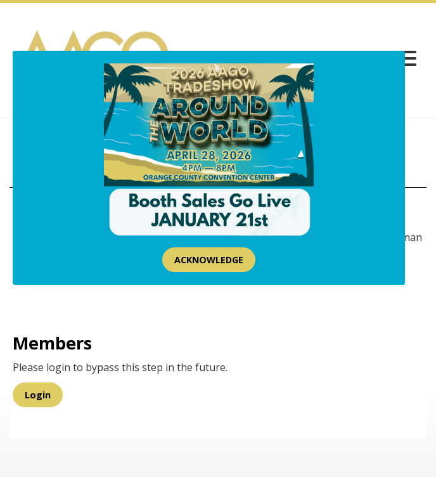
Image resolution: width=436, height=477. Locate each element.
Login (38, 395)
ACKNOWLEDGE (208, 260)
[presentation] (109, 293)
